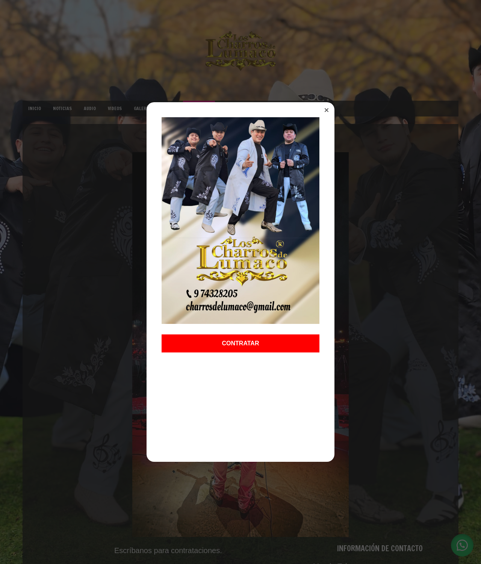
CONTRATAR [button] (240, 343)
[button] (326, 110)
